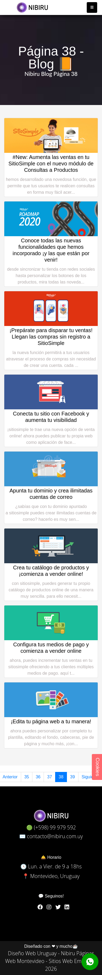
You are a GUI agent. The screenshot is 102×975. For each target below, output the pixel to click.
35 (26, 777)
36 (38, 777)
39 (72, 777)
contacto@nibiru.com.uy (55, 836)
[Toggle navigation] (92, 7)
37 (49, 777)
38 (61, 777)
